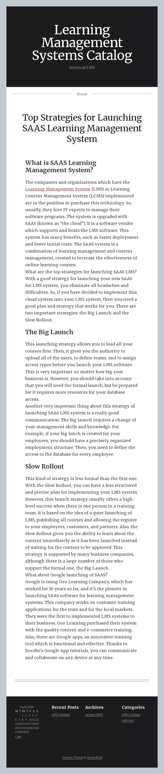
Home (82, 94)
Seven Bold (94, 757)
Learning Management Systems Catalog (82, 42)
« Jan (18, 736)
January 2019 (94, 714)
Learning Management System (58, 189)
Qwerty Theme (72, 757)
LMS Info (128, 720)
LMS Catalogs (61, 714)
